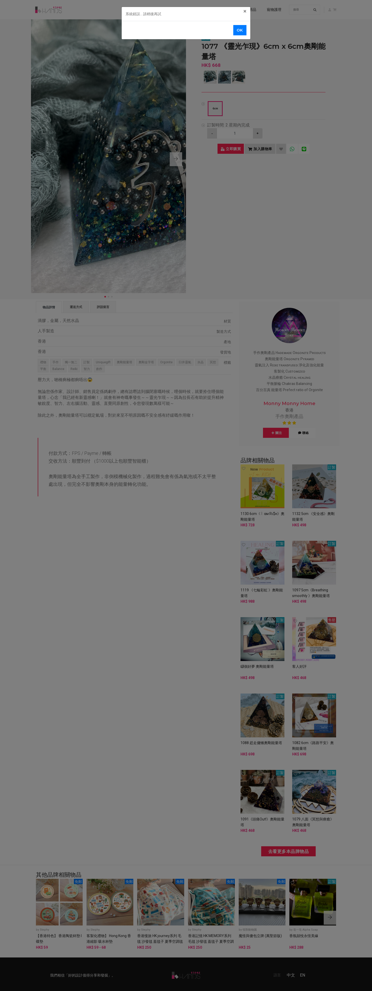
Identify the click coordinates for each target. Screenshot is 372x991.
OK (240, 30)
